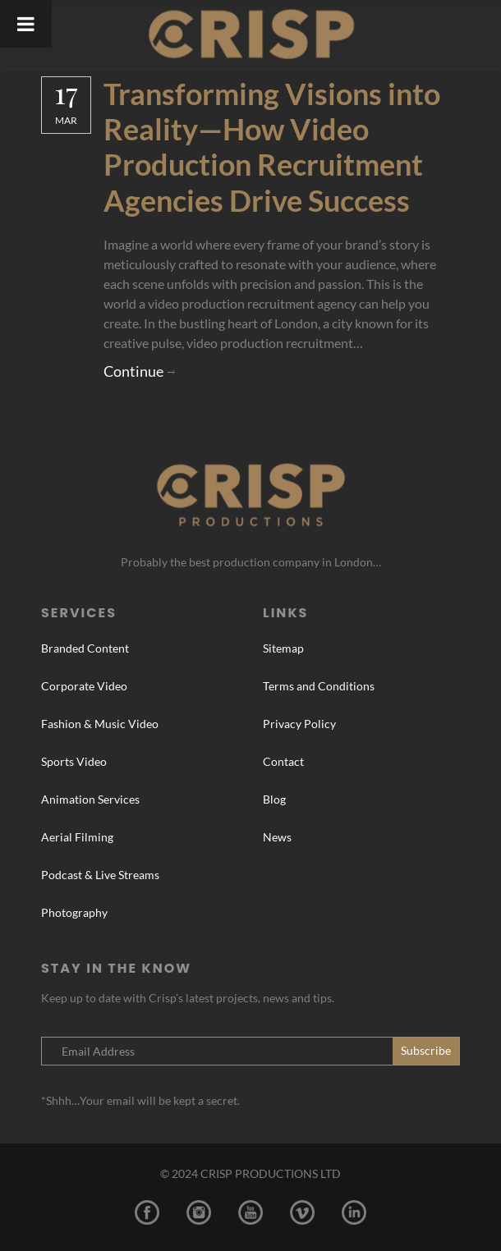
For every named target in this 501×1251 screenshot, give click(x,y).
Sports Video (74, 761)
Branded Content (85, 648)
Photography (74, 912)
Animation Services (90, 799)
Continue (133, 371)
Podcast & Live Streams (100, 875)
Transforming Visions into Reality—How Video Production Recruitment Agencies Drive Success (271, 147)
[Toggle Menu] (26, 24)
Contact (283, 761)
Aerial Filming (77, 837)
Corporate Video (84, 686)
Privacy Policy (299, 724)
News (277, 837)
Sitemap (283, 648)
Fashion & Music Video (100, 724)
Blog (274, 799)
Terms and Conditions (319, 686)
